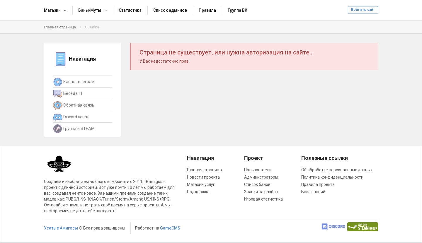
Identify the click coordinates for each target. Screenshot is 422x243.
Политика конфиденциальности (332, 177)
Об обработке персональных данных (336, 169)
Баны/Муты (89, 10)
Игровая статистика (263, 199)
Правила (207, 10)
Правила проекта (318, 184)
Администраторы (261, 177)
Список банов (257, 184)
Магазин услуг (201, 184)
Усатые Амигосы (61, 228)
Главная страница (60, 27)
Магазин (52, 10)
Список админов (170, 10)
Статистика (130, 10)
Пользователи (258, 169)
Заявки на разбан (261, 191)
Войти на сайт (363, 10)
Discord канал (71, 117)
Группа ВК (237, 10)
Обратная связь (73, 105)
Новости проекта (203, 177)
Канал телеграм (73, 82)
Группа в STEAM (74, 129)
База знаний (313, 191)
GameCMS (170, 228)
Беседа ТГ (68, 93)
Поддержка (198, 191)
